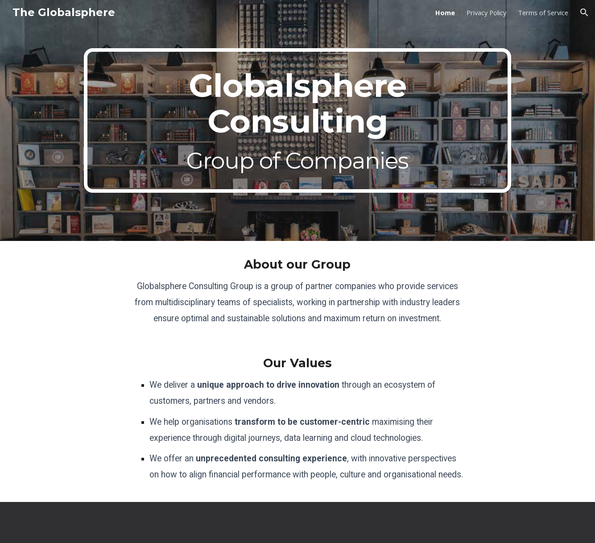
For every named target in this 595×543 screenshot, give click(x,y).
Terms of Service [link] (543, 12)
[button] (584, 12)
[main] (297, 120)
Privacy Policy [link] (486, 12)
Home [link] (445, 12)
